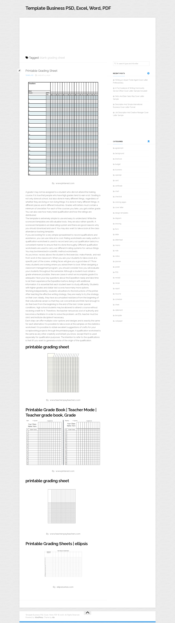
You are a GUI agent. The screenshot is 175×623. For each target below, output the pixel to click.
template (29, 76)
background (119, 154)
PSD (116, 273)
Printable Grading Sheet (43, 71)
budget (117, 165)
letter (117, 235)
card (116, 181)
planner (118, 262)
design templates (121, 213)
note (116, 251)
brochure (118, 159)
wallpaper (119, 321)
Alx (53, 618)
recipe (117, 284)
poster (117, 267)
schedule (118, 300)
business (118, 170)
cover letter (119, 208)
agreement (119, 149)
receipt (117, 278)
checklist (118, 197)
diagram (118, 219)
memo (117, 246)
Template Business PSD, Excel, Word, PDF (74, 8)
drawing (118, 224)
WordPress (39, 618)
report (117, 289)
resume (118, 294)
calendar (118, 176)
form (117, 230)
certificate (118, 186)
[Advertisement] (87, 35)
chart (117, 192)
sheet (117, 305)
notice (117, 257)
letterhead (119, 240)
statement (119, 311)
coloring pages (120, 203)
